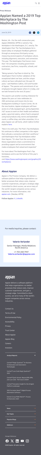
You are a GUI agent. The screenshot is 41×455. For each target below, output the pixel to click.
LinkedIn (19, 198)
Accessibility (9, 322)
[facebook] (30, 32)
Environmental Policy (13, 317)
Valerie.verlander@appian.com (21, 254)
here (10, 124)
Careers (8, 343)
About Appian (10, 335)
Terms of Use (10, 313)
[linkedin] (38, 32)
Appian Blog (9, 339)
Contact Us (9, 309)
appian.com (6, 194)
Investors (8, 348)
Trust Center (10, 330)
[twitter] (34, 32)
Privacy (8, 326)
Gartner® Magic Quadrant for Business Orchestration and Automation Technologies (19, 365)
